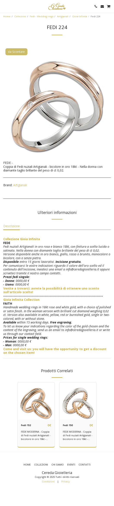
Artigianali (62, 16)
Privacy (65, 481)
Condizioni (48, 481)
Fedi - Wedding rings (41, 16)
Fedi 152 (26, 425)
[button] (4, 6)
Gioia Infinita (79, 16)
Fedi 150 (68, 425)
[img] (36, 401)
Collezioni (20, 16)
